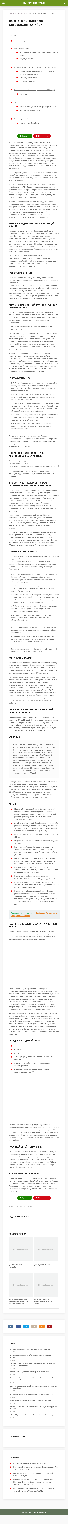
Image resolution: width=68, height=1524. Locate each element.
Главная (12, 13)
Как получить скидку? (28, 84)
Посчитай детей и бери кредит (26, 126)
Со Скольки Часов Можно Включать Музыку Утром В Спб (31, 1403)
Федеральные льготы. (23, 48)
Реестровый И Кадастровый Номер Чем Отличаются (29, 1380)
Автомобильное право (24, 13)
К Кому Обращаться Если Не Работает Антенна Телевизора (32, 1424)
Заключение (25, 99)
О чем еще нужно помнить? (31, 80)
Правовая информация (34, 2)
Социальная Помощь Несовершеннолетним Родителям (30, 1358)
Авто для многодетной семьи (31, 118)
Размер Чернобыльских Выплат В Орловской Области (30, 1409)
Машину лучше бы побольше (31, 131)
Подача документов (28, 59)
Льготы (17, 108)
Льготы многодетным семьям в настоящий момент (34, 41)
